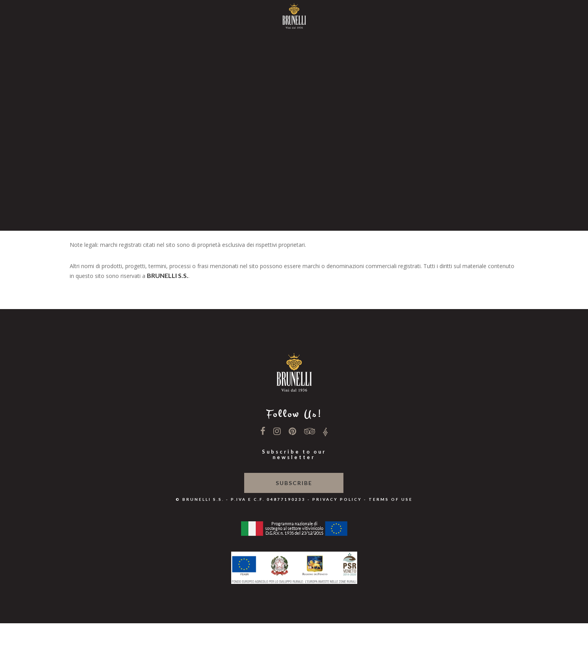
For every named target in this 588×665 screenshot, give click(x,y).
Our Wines (294, 81)
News (294, 97)
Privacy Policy (337, 499)
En (294, 189)
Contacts (294, 147)
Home (294, 31)
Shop (294, 164)
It (294, 180)
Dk (294, 206)
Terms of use (391, 499)
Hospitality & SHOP (294, 131)
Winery (294, 48)
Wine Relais (294, 114)
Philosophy (294, 64)
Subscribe (294, 483)
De (294, 197)
